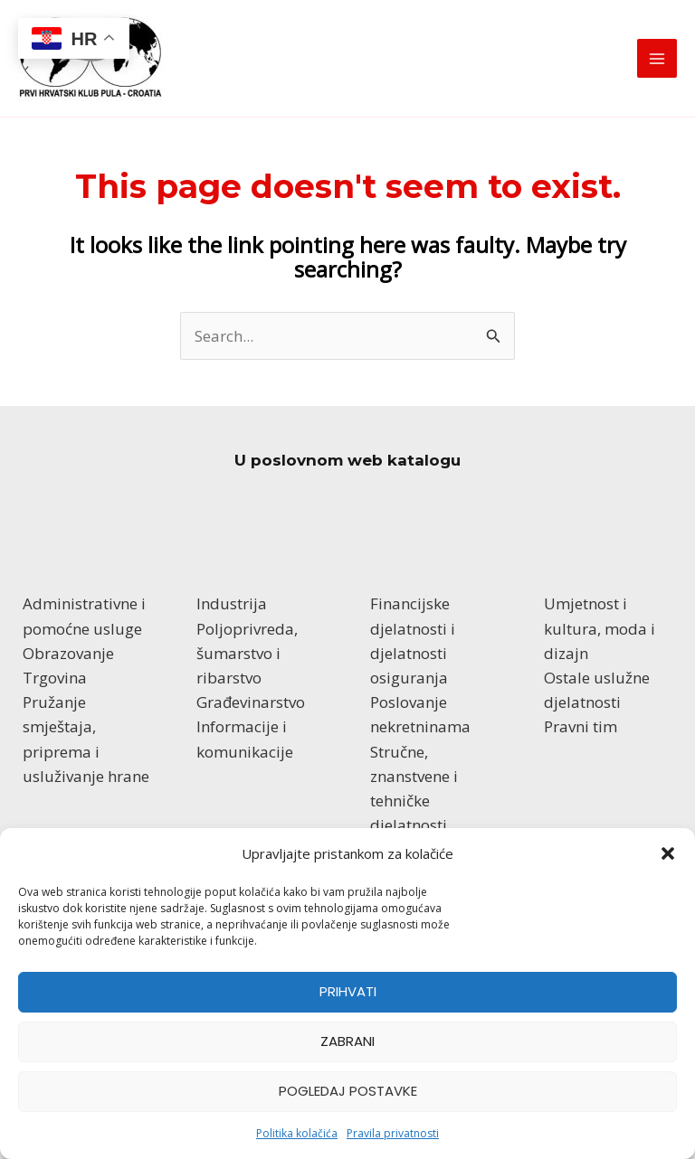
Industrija (231, 603)
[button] (668, 853)
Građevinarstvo (250, 702)
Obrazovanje (68, 653)
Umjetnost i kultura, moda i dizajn (599, 628)
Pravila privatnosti (393, 1133)
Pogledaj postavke (348, 1090)
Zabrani (347, 1041)
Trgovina (55, 677)
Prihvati (347, 991)
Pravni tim (580, 726)
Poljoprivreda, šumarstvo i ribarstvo (247, 653)
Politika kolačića (297, 1133)
